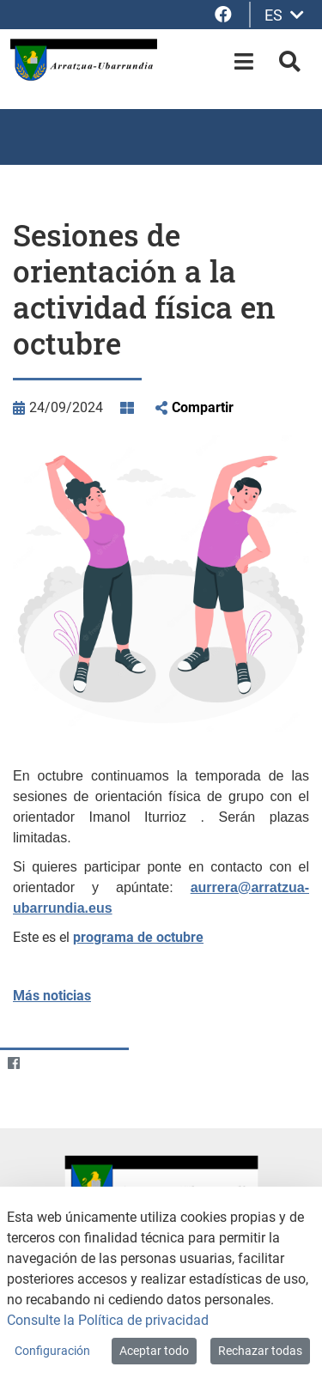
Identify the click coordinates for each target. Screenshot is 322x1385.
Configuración (52, 1351)
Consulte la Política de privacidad (108, 1320)
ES (284, 15)
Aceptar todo (154, 1351)
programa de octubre (138, 937)
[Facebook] (13, 1063)
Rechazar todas (260, 1351)
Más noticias (52, 995)
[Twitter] (46, 1063)
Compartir (203, 407)
